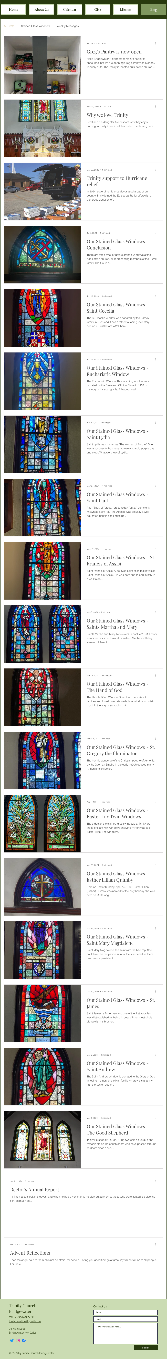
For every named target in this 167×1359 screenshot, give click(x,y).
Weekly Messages (68, 26)
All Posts (9, 26)
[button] (125, 9)
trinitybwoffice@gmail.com (25, 1321)
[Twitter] (11, 1340)
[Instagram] (17, 1340)
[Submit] (146, 1347)
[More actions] (156, 43)
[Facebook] (24, 1340)
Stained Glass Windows (35, 26)
